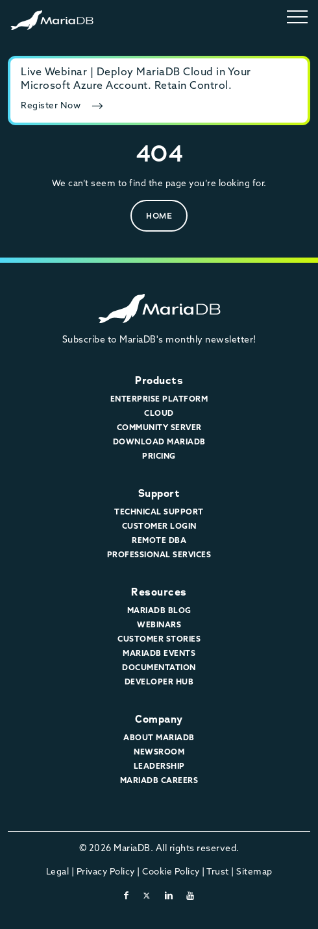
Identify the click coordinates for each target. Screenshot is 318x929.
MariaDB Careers (159, 781)
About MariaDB (159, 738)
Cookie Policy (171, 872)
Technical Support (159, 512)
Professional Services (159, 555)
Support (159, 493)
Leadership (159, 767)
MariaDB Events (159, 654)
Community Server (159, 428)
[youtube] (190, 896)
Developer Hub (159, 682)
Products (159, 380)
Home (159, 215)
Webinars (159, 625)
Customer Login (159, 527)
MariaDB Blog (159, 611)
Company (159, 719)
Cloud (159, 414)
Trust (217, 872)
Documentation (159, 668)
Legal (57, 872)
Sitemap (254, 872)
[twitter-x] (147, 896)
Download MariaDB (159, 442)
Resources (159, 592)
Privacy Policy (106, 872)
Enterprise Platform (159, 400)
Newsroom (159, 752)
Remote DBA (159, 541)
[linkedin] (169, 896)
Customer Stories (159, 640)
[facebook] (126, 896)
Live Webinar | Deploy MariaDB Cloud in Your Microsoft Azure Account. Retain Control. (136, 79)
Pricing (159, 457)
